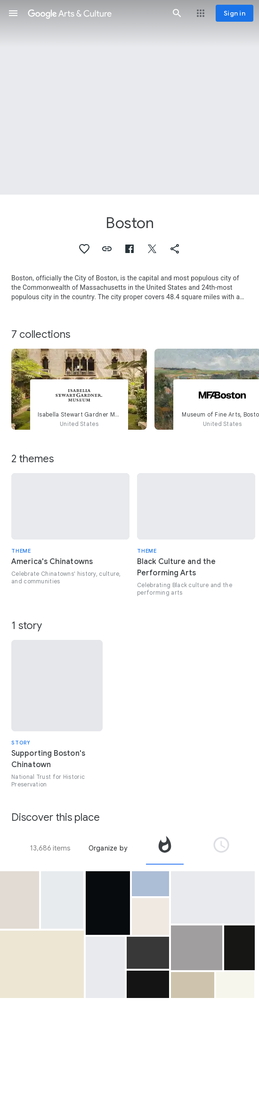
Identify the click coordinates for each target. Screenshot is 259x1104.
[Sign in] (234, 13)
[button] (13, 13)
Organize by (108, 848)
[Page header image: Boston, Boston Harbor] (129, 97)
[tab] (165, 848)
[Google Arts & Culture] (95, 13)
